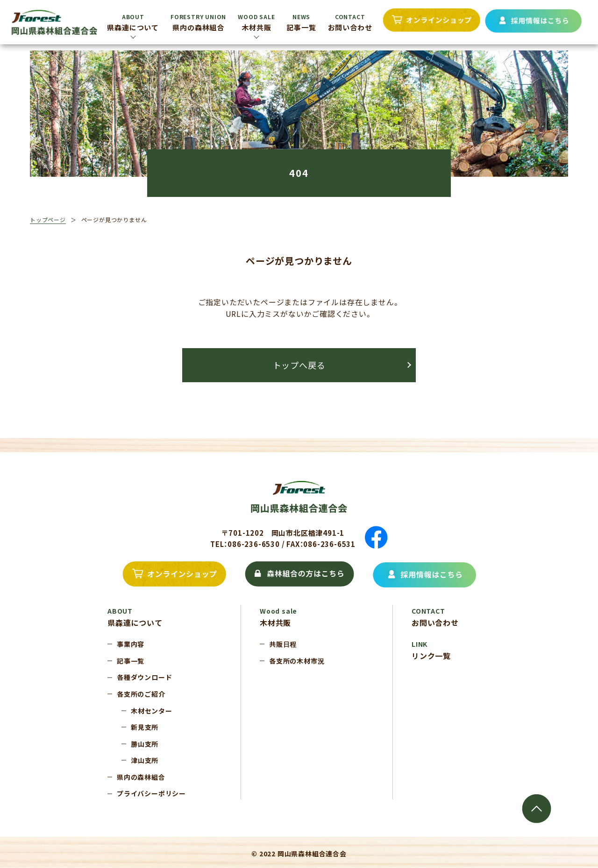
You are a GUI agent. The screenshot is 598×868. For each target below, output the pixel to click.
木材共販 (256, 22)
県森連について (133, 22)
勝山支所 (144, 744)
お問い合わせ (350, 22)
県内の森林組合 (198, 22)
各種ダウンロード (144, 677)
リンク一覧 (431, 650)
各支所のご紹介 (141, 694)
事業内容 (130, 644)
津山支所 (144, 760)
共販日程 (283, 644)
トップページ (48, 220)
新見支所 (144, 727)
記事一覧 (301, 22)
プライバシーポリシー (151, 793)
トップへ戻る (299, 365)
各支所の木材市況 (296, 660)
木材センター (151, 710)
